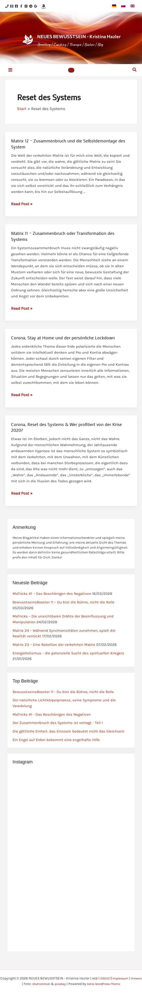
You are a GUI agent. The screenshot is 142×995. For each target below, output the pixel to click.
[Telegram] (46, 7)
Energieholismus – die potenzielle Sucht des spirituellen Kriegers (68, 665)
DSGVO (110, 978)
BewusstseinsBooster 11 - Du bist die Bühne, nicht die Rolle (63, 704)
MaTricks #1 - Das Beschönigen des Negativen (52, 726)
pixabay (65, 984)
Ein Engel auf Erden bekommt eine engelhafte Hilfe (56, 752)
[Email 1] (15, 7)
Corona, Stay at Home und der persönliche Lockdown (63, 350)
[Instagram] (38, 7)
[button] (71, 81)
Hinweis (17, 984)
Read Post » (21, 216)
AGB (99, 978)
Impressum (127, 978)
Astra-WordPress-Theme (112, 984)
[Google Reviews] (54, 7)
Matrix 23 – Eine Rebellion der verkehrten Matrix (54, 657)
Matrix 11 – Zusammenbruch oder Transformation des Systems (62, 248)
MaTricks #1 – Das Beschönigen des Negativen (52, 606)
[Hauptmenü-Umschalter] (10, 81)
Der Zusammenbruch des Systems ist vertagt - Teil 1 (58, 735)
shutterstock (44, 984)
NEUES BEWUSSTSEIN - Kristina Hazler (82, 42)
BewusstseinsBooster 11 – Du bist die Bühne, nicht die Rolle (63, 614)
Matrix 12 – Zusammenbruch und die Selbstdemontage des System (68, 156)
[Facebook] (22, 7)
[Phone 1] (7, 7)
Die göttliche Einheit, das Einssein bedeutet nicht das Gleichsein (68, 743)
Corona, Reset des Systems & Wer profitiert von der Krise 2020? (66, 439)
